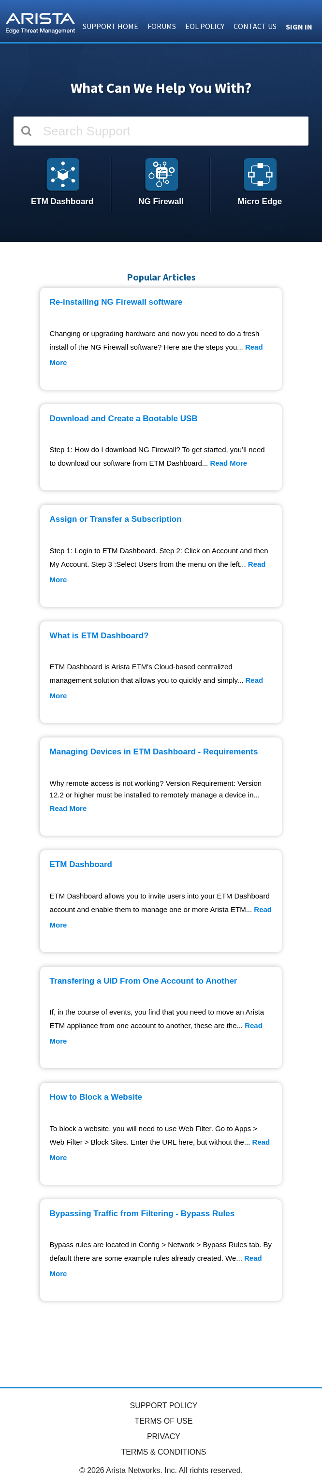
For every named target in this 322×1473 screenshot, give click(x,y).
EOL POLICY (204, 26)
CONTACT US (255, 26)
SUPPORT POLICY (163, 1405)
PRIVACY (163, 1436)
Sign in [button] (299, 26)
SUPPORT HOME (110, 26)
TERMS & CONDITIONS (163, 1452)
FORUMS (161, 26)
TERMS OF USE (163, 1421)
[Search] (161, 131)
